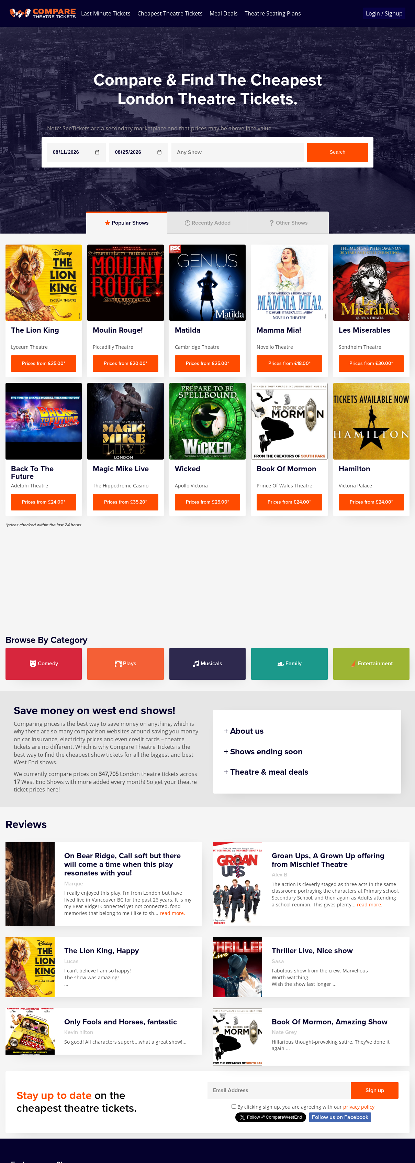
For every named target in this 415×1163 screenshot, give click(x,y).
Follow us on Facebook (340, 1117)
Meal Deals (224, 13)
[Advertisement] (207, 576)
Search (338, 152)
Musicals (207, 663)
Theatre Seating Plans (273, 13)
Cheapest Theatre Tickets (170, 13)
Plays (125, 663)
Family (289, 663)
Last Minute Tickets (106, 13)
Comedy (44, 663)
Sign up (375, 1090)
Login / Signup (384, 13)
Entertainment (371, 663)
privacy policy (358, 1106)
